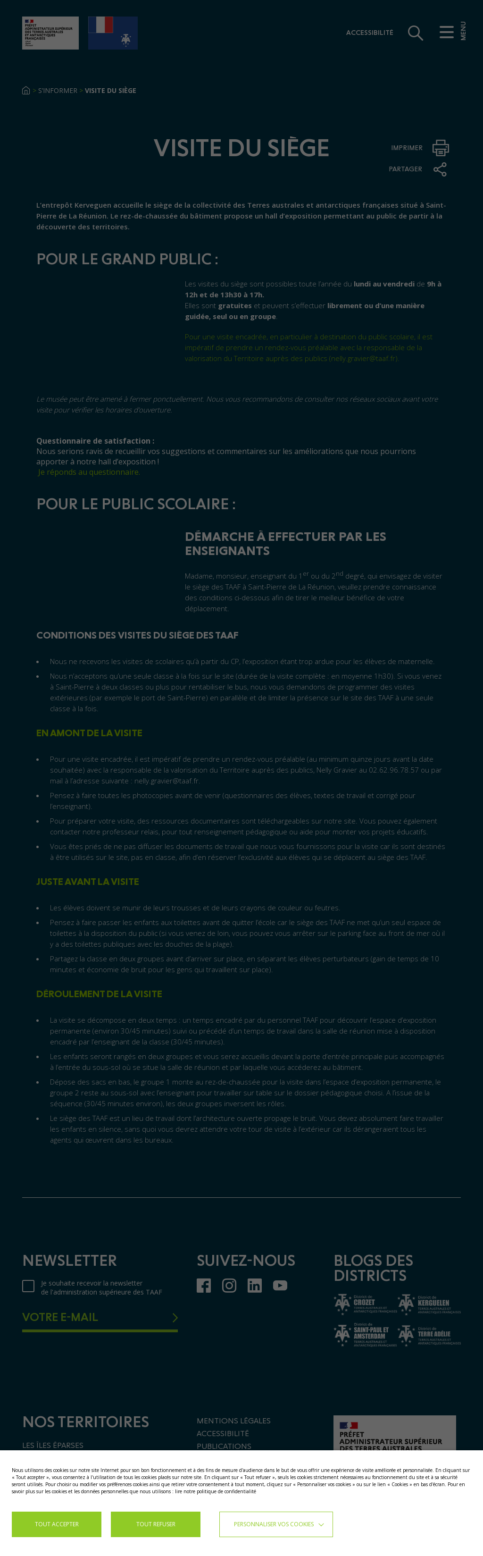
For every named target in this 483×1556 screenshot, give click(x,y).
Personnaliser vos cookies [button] (274, 1524)
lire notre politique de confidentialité (215, 1491)
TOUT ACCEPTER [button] (57, 1524)
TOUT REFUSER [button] (155, 1524)
